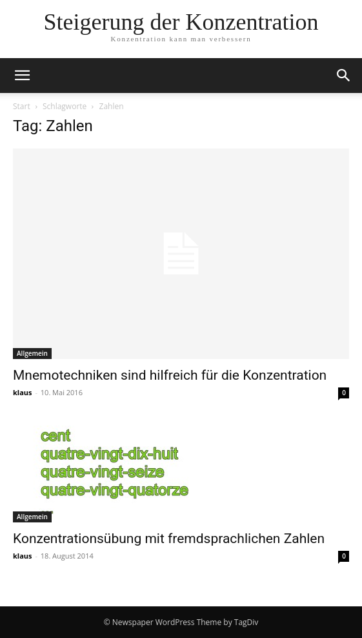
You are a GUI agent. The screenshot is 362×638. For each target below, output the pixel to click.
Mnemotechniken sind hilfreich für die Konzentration (170, 375)
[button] (22, 75)
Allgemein (32, 353)
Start (21, 106)
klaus (22, 392)
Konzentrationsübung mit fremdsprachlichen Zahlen (169, 538)
